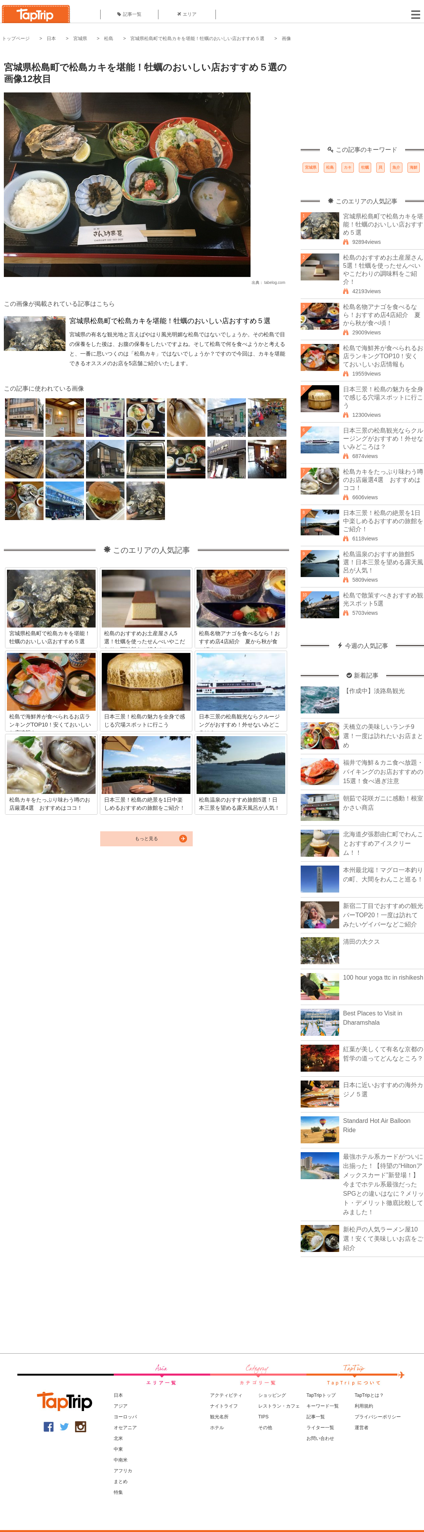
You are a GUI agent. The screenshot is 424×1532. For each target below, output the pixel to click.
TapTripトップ (321, 1395)
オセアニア (125, 1427)
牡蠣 (365, 167)
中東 (118, 1449)
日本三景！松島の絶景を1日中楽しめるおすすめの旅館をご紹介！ (383, 521)
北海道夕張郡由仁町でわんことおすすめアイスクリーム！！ (383, 843)
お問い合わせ (320, 1438)
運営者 (361, 1427)
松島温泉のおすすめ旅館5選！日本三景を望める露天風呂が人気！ (383, 562)
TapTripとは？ (369, 1395)
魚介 (396, 167)
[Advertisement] (362, 98)
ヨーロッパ (125, 1417)
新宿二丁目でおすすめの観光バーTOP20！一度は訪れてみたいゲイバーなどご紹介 (383, 915)
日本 (51, 38)
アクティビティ (226, 1395)
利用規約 (364, 1406)
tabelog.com (274, 282)
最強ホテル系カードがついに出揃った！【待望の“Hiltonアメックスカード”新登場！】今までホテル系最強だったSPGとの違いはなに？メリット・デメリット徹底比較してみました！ (383, 1184)
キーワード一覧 (322, 1406)
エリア (187, 14)
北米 (118, 1438)
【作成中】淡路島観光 (374, 691)
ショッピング (272, 1395)
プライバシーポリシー (378, 1417)
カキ (348, 167)
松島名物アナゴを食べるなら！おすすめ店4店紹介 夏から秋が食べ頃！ (382, 315)
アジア (121, 1406)
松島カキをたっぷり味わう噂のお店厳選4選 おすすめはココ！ (383, 479)
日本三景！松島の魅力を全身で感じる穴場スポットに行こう (383, 397)
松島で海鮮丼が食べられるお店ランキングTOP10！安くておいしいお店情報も (383, 356)
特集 (118, 1492)
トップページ (16, 38)
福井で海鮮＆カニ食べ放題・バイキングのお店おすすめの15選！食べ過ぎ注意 (383, 771)
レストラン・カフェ (279, 1406)
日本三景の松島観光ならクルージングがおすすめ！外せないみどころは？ (383, 438)
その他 (265, 1427)
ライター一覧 (320, 1427)
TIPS (263, 1417)
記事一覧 (129, 14)
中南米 (121, 1460)
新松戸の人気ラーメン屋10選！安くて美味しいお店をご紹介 (383, 1238)
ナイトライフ (224, 1406)
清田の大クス (361, 941)
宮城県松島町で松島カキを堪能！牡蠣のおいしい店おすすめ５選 (197, 38)
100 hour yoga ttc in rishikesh (383, 977)
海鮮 (413, 167)
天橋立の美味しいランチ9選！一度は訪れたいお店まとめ (383, 735)
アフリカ (123, 1470)
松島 (108, 38)
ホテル (217, 1427)
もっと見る (146, 838)
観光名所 (219, 1417)
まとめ (121, 1481)
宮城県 (80, 38)
